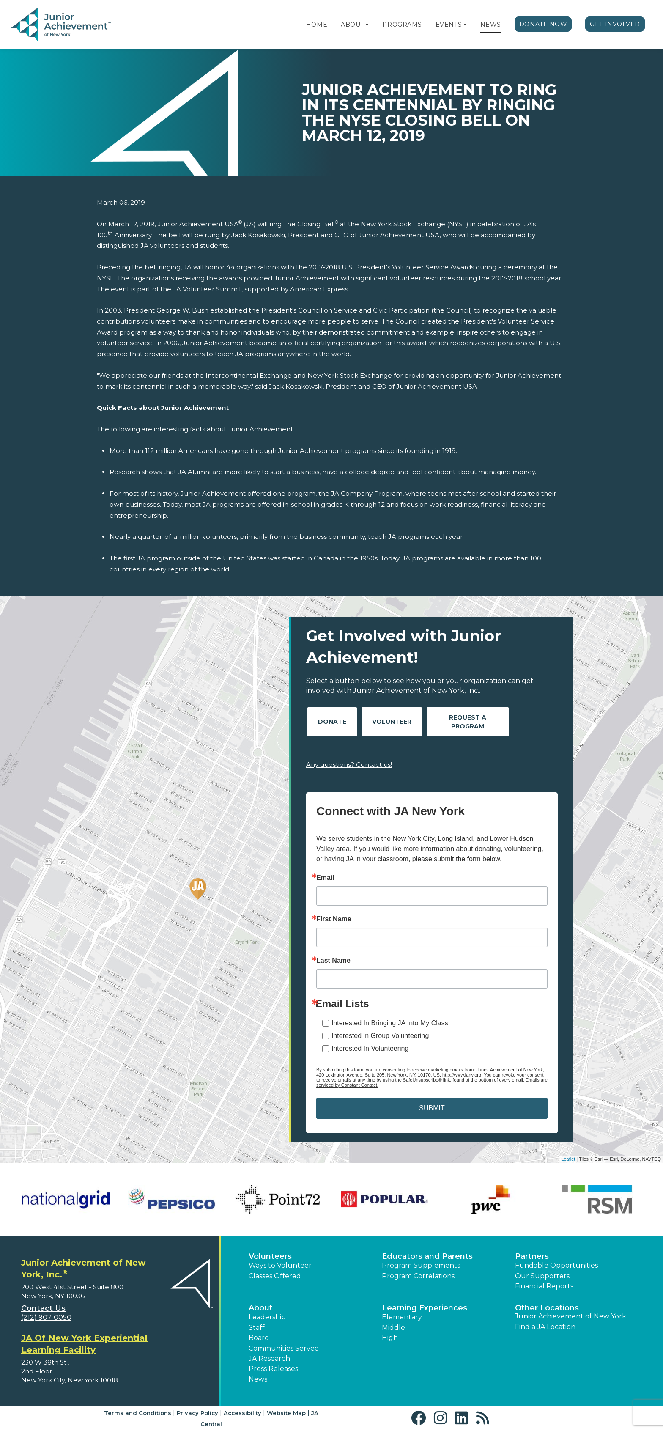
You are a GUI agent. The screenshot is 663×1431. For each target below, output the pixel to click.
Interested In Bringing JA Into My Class (390, 1023)
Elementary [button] (402, 1317)
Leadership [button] (267, 1317)
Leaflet (568, 1159)
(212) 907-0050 (46, 1317)
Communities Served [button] (284, 1348)
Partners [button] (532, 1256)
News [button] (258, 1379)
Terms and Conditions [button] (137, 1412)
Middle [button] (393, 1328)
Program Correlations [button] (418, 1276)
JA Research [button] (269, 1358)
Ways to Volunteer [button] (280, 1265)
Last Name (333, 960)
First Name (333, 919)
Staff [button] (257, 1328)
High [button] (390, 1338)
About (352, 24)
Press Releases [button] (273, 1369)
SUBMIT (431, 1108)
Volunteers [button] (270, 1256)
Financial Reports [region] (544, 1286)
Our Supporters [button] (542, 1276)
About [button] (261, 1308)
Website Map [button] (286, 1412)
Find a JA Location (545, 1327)
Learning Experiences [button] (424, 1308)
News (490, 24)
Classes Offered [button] (275, 1276)
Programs (402, 24)
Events (449, 24)
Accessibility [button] (242, 1412)
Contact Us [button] (43, 1308)
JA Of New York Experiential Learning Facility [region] (84, 1344)
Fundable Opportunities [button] (556, 1265)
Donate (332, 721)
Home (316, 24)
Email (325, 877)
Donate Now (543, 24)
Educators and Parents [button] (427, 1256)
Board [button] (259, 1338)
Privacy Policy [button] (197, 1412)
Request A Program (467, 722)
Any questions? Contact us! (349, 765)
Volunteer (391, 721)
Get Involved (615, 24)
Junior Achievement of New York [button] (570, 1316)
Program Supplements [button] (421, 1265)
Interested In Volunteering (370, 1048)
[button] (367, 24)
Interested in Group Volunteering (380, 1035)
